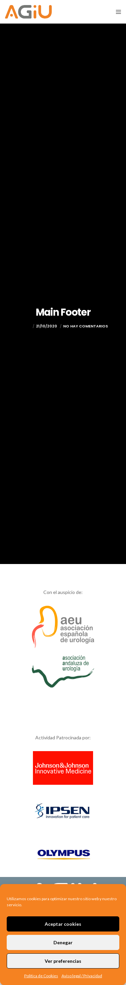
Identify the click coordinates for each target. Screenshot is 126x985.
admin (24, 326)
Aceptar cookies (63, 924)
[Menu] (116, 12)
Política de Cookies (41, 975)
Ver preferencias (63, 961)
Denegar (63, 942)
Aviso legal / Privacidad (81, 975)
